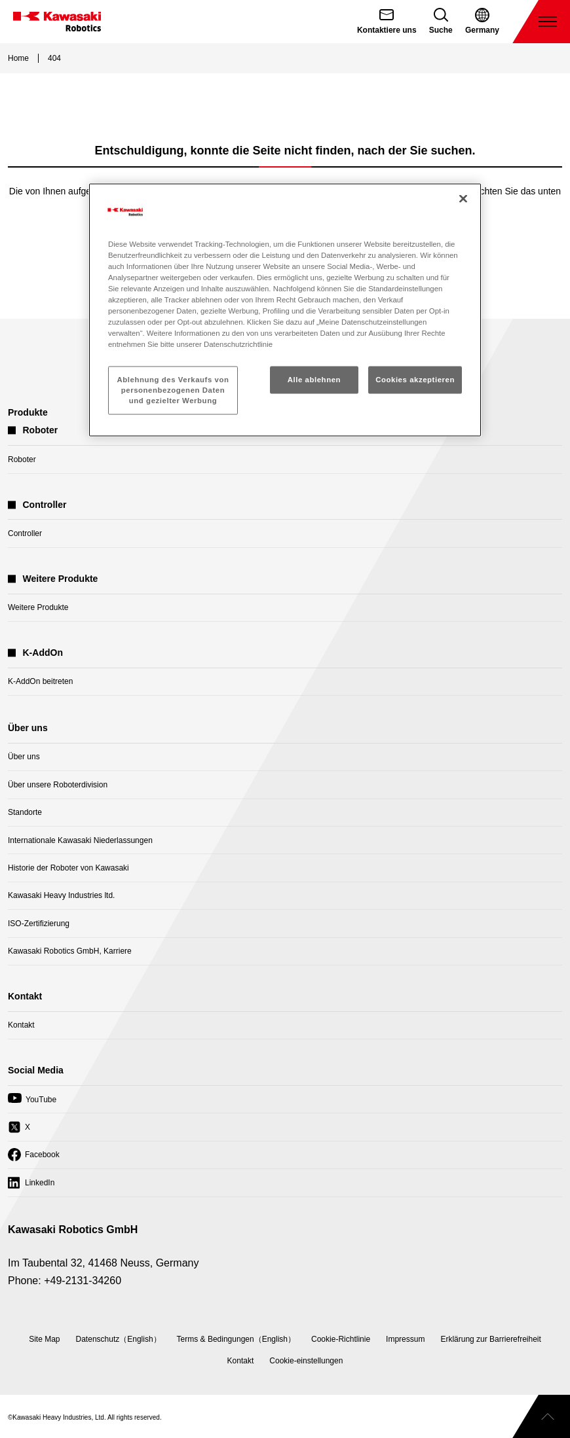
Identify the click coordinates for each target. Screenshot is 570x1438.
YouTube (32, 1102)
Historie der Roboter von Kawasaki (68, 867)
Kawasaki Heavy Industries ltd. (61, 895)
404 (54, 58)
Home (18, 58)
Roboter (22, 459)
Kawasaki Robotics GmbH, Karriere (70, 951)
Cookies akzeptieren (415, 380)
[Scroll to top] (541, 1416)
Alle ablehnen (314, 380)
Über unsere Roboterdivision (57, 784)
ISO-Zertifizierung (38, 923)
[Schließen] (463, 198)
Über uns (24, 756)
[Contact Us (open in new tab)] (387, 21)
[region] (285, 310)
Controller (25, 533)
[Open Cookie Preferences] (306, 1360)
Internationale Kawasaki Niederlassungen (80, 840)
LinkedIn (31, 1186)
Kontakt (21, 1025)
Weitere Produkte (38, 607)
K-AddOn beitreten (40, 681)
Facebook (34, 1157)
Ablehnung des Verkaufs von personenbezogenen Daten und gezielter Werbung (173, 390)
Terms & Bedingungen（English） (236, 1339)
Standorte (25, 812)
